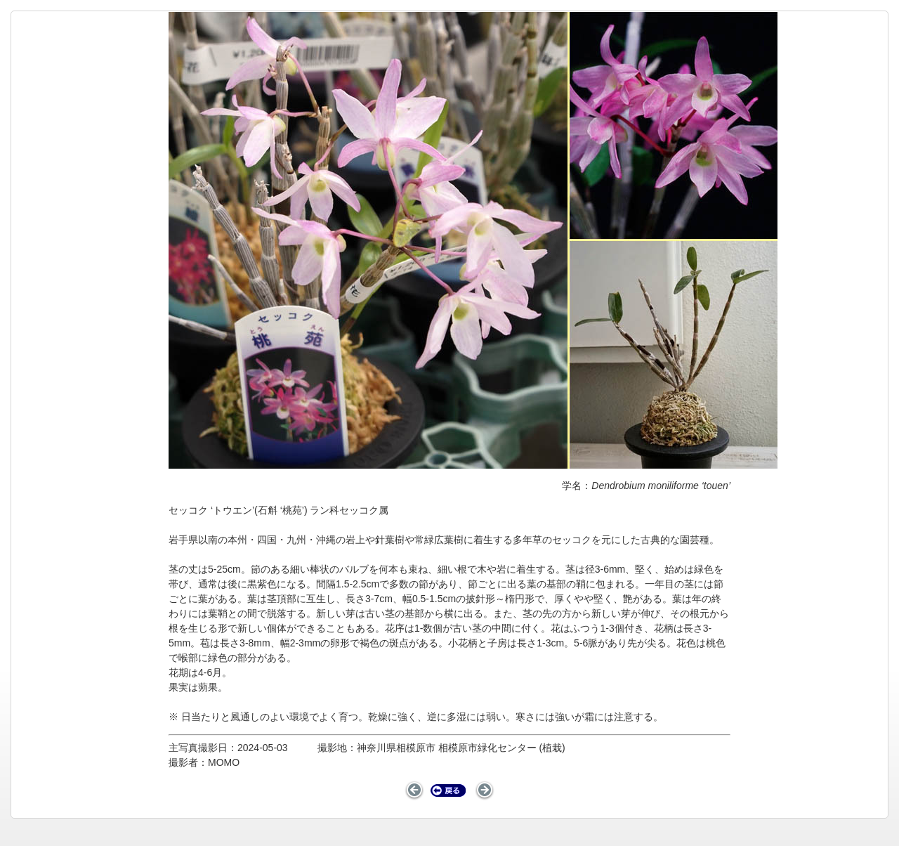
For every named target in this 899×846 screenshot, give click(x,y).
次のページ (484, 790)
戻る (448, 790)
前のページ (415, 790)
